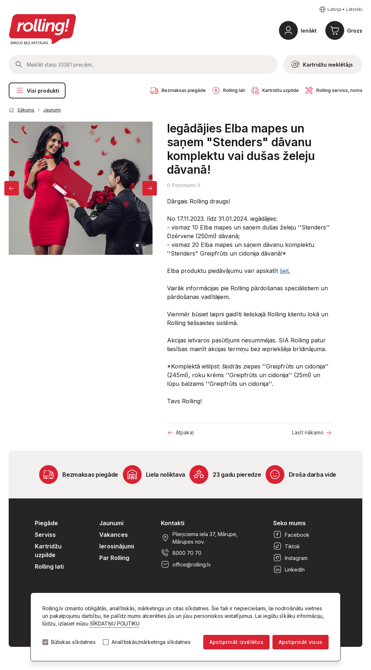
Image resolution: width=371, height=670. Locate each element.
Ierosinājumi (116, 546)
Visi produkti (37, 90)
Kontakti (172, 523)
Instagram (290, 557)
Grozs (354, 31)
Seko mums (289, 523)
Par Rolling (114, 557)
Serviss (45, 534)
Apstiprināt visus (300, 642)
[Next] (149, 188)
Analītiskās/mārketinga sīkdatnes (151, 642)
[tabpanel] (81, 188)
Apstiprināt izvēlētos (236, 642)
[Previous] (11, 188)
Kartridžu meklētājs (322, 64)
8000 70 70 (181, 552)
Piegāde (46, 523)
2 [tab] (142, 245)
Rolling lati (49, 566)
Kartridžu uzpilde (48, 551)
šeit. (285, 270)
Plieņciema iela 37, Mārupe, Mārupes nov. (199, 538)
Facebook (291, 534)
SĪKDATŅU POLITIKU (114, 623)
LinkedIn (289, 569)
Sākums (25, 110)
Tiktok (286, 546)
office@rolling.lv (186, 564)
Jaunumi (52, 110)
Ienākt (309, 31)
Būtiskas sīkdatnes (73, 642)
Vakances (113, 534)
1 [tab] (137, 245)
